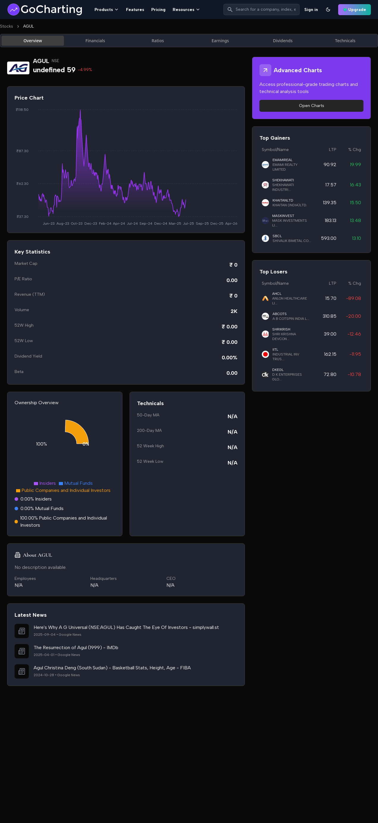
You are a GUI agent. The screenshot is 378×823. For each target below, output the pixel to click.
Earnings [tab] (220, 40)
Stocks (6, 26)
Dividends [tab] (282, 40)
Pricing (158, 9)
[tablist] (189, 40)
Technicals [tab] (345, 40)
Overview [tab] (32, 40)
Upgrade (354, 9)
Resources (186, 9)
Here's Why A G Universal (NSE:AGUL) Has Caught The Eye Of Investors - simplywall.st (126, 627)
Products (106, 9)
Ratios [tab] (158, 40)
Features (135, 9)
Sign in (311, 9)
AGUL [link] (28, 26)
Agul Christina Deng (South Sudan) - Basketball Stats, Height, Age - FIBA (112, 668)
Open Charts (311, 105)
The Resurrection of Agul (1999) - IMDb (76, 647)
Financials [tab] (95, 40)
